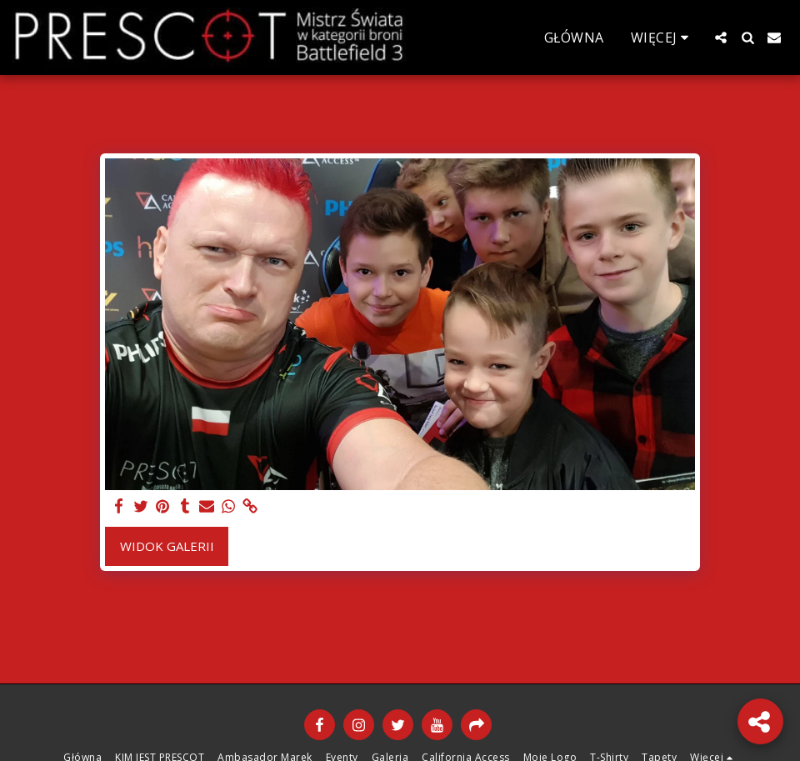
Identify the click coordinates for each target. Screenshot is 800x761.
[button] (720, 37)
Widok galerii (167, 546)
